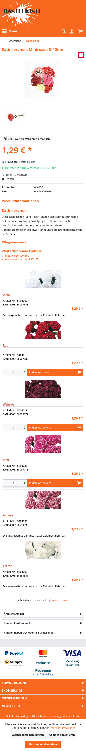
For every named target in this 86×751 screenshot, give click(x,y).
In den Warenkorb (55, 371)
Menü (9, 31)
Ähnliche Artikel (14, 613)
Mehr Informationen (63, 727)
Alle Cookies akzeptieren (43, 744)
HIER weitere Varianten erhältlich (27, 139)
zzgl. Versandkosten (24, 161)
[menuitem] (10, 31)
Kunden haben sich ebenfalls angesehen (29, 632)
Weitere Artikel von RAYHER (20, 259)
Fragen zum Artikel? (15, 256)
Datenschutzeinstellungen (27, 735)
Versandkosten (60, 600)
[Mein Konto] (71, 31)
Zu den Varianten (14, 174)
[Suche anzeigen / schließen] (63, 31)
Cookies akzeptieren (62, 735)
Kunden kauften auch (17, 623)
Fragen (8, 179)
